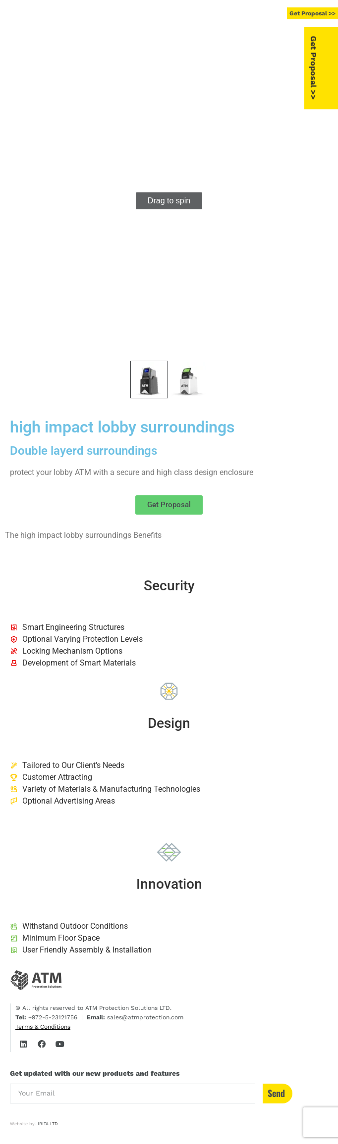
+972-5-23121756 (51, 1017)
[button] (212, 13)
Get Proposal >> (329, 67)
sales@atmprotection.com (144, 1017)
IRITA (43, 1123)
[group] (169, 201)
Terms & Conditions (42, 1026)
